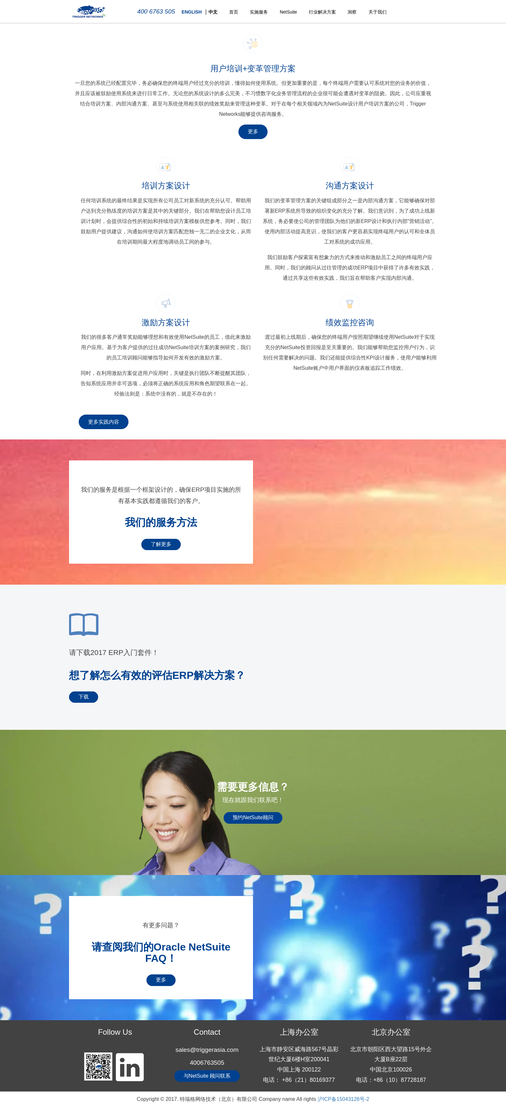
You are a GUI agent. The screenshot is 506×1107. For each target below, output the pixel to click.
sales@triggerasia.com (207, 1049)
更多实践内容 (103, 422)
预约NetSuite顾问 (253, 817)
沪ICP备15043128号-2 (343, 1099)
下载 (83, 696)
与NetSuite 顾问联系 (207, 1076)
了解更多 (161, 544)
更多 (253, 131)
